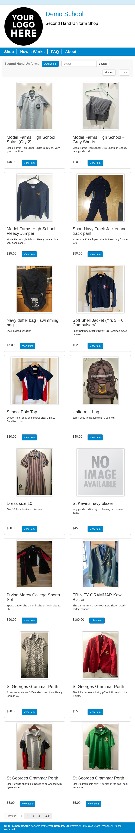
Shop (9, 51)
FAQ (55, 51)
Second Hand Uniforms (21, 63)
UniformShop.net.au (16, 826)
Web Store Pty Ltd (58, 826)
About (70, 51)
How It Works (32, 51)
